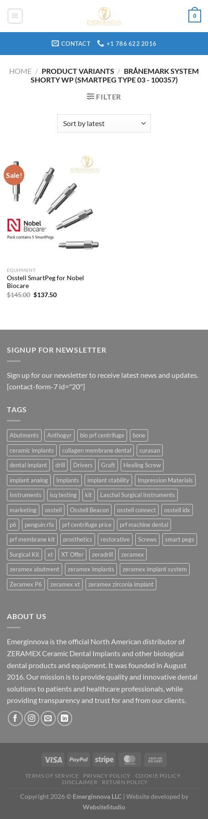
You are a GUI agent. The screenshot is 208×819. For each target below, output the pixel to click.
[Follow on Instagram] (31, 718)
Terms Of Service (52, 775)
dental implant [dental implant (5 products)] (28, 465)
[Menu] (15, 16)
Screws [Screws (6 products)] (147, 539)
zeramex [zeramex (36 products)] (132, 554)
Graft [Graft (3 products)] (108, 465)
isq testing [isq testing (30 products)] (63, 494)
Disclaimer (79, 782)
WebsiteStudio (104, 807)
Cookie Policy (158, 775)
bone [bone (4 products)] (139, 435)
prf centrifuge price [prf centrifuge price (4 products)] (87, 524)
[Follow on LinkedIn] (64, 718)
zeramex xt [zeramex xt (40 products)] (65, 584)
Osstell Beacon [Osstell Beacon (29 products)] (89, 510)
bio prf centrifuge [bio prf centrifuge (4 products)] (102, 435)
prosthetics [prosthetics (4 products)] (77, 539)
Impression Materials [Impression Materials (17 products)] (165, 480)
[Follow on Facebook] (15, 718)
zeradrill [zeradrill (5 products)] (102, 554)
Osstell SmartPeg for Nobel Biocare (45, 282)
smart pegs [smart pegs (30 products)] (179, 539)
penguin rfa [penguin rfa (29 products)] (39, 524)
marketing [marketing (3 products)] (23, 510)
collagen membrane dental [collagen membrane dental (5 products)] (96, 450)
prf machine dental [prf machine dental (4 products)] (144, 524)
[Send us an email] (48, 718)
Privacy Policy (107, 775)
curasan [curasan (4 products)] (149, 450)
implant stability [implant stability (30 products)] (108, 480)
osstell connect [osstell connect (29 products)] (136, 510)
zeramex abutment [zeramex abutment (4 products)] (34, 569)
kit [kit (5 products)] (88, 494)
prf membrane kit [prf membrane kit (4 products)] (32, 539)
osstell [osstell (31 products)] (53, 510)
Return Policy (125, 782)
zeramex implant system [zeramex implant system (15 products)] (155, 569)
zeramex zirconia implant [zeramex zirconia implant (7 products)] (121, 584)
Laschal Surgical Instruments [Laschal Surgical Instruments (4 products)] (137, 494)
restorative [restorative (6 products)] (115, 539)
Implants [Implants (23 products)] (67, 480)
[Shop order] (104, 123)
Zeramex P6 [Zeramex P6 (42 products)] (26, 584)
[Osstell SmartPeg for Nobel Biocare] (53, 206)
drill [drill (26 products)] (60, 465)
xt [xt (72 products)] (50, 554)
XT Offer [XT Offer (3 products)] (72, 554)
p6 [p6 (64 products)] (13, 524)
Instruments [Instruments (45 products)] (26, 494)
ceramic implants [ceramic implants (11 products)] (32, 450)
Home (20, 70)
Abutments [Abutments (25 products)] (24, 435)
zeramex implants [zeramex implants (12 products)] (91, 569)
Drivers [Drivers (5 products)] (83, 465)
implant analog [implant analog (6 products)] (29, 480)
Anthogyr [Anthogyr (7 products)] (59, 435)
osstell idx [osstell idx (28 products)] (177, 510)
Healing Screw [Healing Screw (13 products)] (142, 465)
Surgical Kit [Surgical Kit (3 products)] (24, 554)
